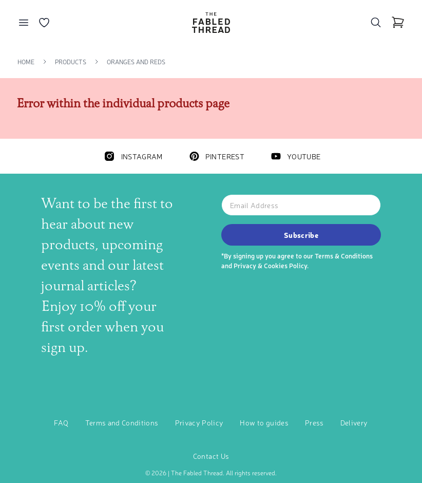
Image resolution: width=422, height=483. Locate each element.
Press (314, 422)
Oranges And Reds (136, 62)
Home (25, 62)
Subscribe (301, 234)
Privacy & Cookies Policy (270, 265)
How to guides (264, 422)
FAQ (61, 422)
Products (70, 62)
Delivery (354, 422)
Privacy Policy (199, 422)
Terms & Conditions (344, 255)
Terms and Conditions (122, 422)
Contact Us (211, 455)
